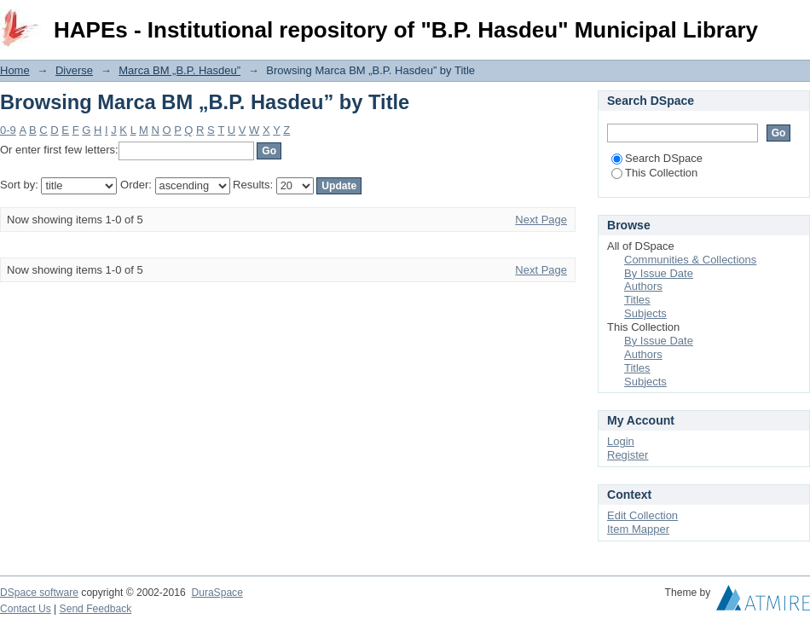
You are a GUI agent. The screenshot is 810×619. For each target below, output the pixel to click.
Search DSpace (657, 158)
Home (15, 70)
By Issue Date (658, 273)
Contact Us (25, 609)
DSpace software (39, 593)
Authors (643, 286)
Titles (637, 299)
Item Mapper (638, 529)
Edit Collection (642, 515)
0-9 (8, 130)
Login (796, 20)
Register (627, 454)
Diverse (74, 70)
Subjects (645, 313)
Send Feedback (96, 609)
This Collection (654, 172)
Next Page (541, 219)
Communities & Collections (690, 259)
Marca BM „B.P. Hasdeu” (179, 70)
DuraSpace (216, 593)
